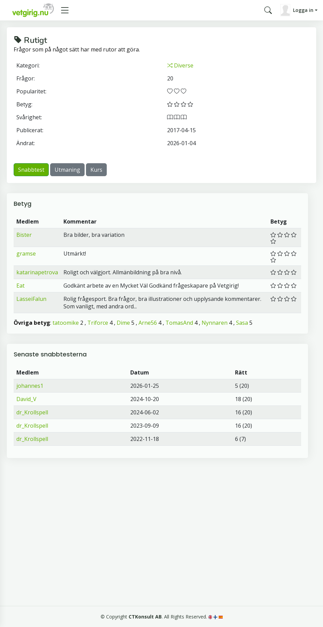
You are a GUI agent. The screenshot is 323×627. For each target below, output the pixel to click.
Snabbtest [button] (31, 169)
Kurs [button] (96, 169)
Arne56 (147, 322)
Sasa (242, 322)
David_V (26, 399)
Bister (24, 235)
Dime (123, 322)
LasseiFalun (31, 299)
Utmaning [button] (67, 169)
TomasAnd (179, 322)
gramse (26, 253)
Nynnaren (214, 322)
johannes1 (29, 385)
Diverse (180, 65)
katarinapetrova (37, 272)
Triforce (97, 322)
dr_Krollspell (32, 412)
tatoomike (66, 322)
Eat (20, 285)
